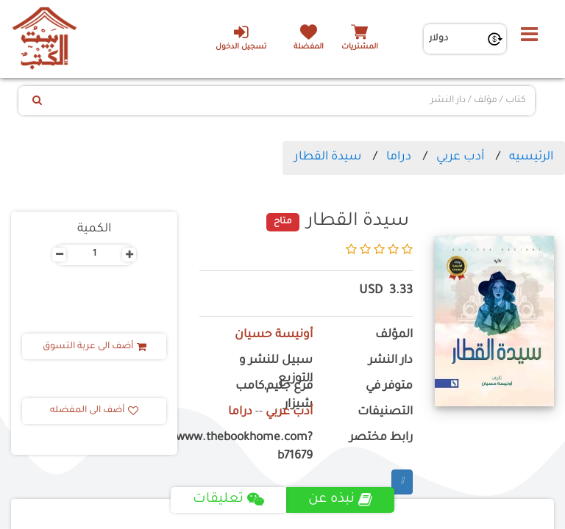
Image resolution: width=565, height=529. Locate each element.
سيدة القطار (327, 157)
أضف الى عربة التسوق (94, 347)
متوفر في (389, 387)
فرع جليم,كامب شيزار (274, 396)
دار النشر (391, 361)
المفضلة (309, 47)
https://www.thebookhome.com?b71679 (256, 447)
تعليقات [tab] (228, 499)
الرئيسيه (531, 157)
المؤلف (394, 335)
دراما (398, 157)
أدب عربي (460, 157)
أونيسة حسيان (274, 335)
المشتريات (359, 47)
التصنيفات (385, 412)
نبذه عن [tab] (340, 499)
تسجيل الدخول (241, 37)
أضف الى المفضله (94, 411)
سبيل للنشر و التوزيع (276, 370)
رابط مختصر (381, 438)
